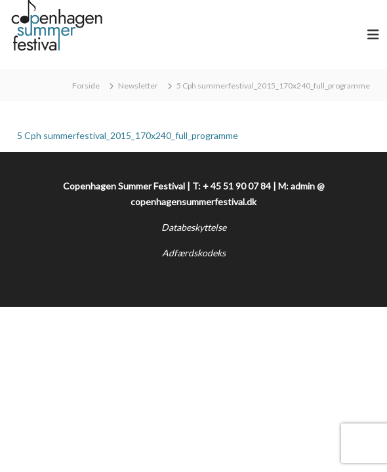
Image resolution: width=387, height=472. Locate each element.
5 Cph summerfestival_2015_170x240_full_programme (127, 135)
